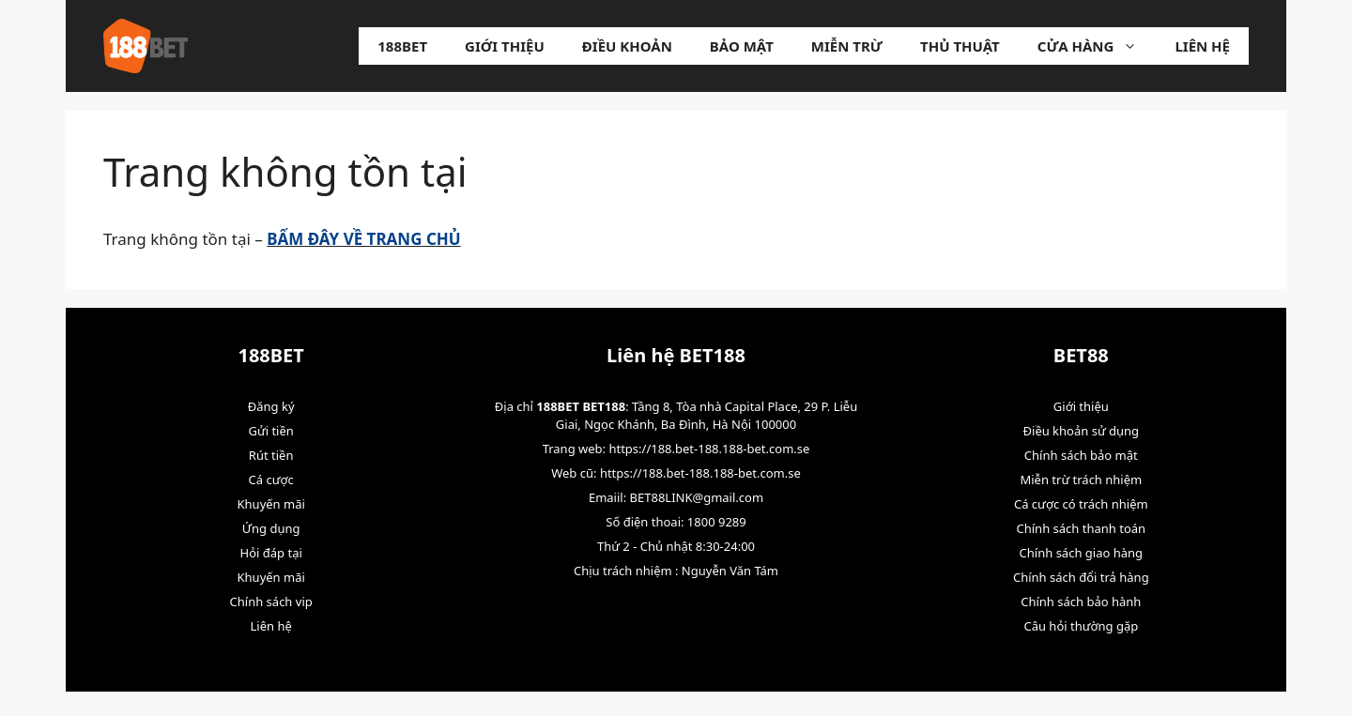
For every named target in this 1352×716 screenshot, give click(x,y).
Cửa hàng (1097, 46)
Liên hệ (1202, 46)
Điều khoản (627, 46)
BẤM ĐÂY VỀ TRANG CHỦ (363, 239)
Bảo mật (742, 46)
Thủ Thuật (960, 46)
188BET (402, 46)
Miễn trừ (847, 46)
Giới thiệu (505, 46)
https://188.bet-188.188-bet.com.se (708, 448)
